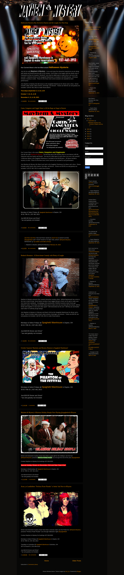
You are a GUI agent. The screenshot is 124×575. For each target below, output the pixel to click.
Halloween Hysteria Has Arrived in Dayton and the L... (95, 124)
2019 (88, 131)
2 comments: (32, 479)
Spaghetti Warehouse (46, 212)
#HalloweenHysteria (94, 251)
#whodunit (91, 275)
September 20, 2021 (94, 111)
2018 (88, 133)
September (91, 120)
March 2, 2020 (92, 328)
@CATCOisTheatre (94, 209)
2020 (88, 129)
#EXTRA (27, 238)
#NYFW (91, 182)
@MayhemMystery (65, 239)
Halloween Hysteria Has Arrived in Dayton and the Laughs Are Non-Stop (44, 23)
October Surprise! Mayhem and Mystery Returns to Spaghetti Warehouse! (44, 348)
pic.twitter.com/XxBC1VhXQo (42, 241)
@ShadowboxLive (93, 211)
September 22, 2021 (94, 286)
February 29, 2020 (55, 244)
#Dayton (91, 307)
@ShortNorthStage (94, 213)
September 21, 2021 (94, 93)
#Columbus (92, 342)
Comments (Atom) (33, 564)
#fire (95, 41)
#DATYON (55, 238)
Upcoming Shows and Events (93, 27)
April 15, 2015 (92, 355)
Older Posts (76, 561)
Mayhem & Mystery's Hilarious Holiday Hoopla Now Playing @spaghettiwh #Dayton (48, 412)
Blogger (79, 571)
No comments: (32, 101)
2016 (88, 136)
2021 (88, 118)
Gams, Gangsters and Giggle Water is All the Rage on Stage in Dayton (43, 108)
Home (46, 561)
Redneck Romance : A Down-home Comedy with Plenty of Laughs (42, 255)
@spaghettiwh (28, 239)
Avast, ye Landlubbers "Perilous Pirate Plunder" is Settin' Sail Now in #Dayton (46, 486)
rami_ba (67, 571)
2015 (88, 138)
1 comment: (32, 405)
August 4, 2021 (93, 57)
